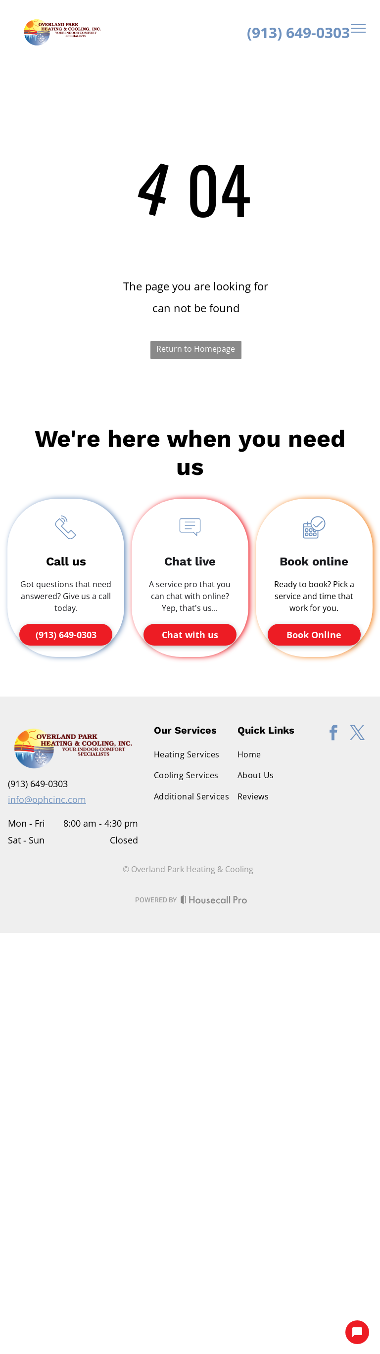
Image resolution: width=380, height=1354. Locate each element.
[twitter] (357, 734)
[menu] (358, 28)
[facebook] (333, 734)
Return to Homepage (195, 348)
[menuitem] (194, 754)
